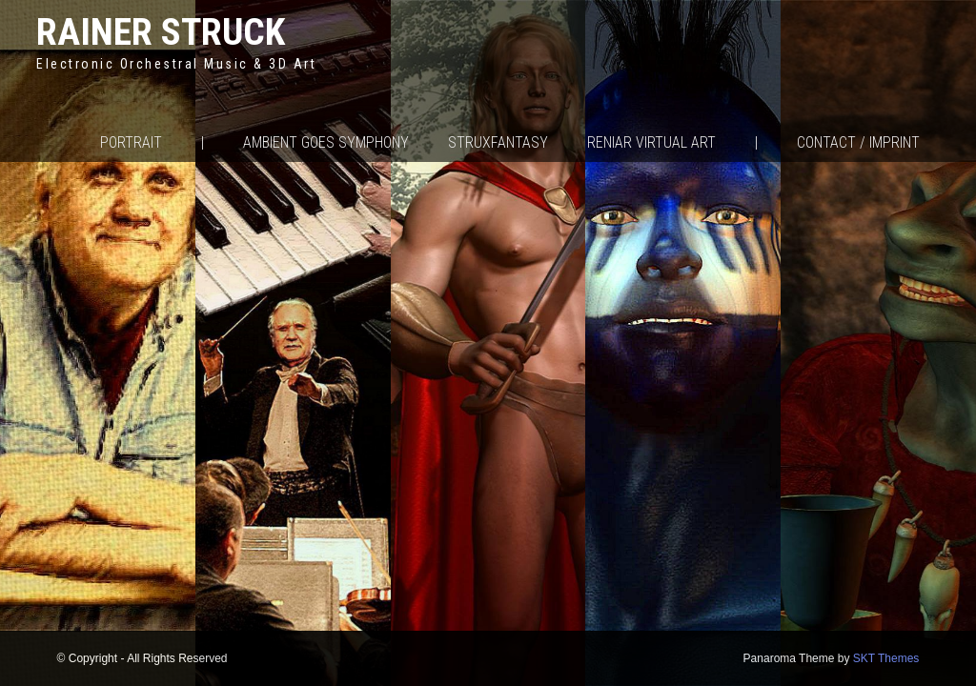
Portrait (131, 142)
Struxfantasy (498, 142)
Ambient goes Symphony (326, 142)
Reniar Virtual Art (651, 142)
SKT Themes (886, 658)
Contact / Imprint (858, 142)
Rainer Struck (160, 32)
